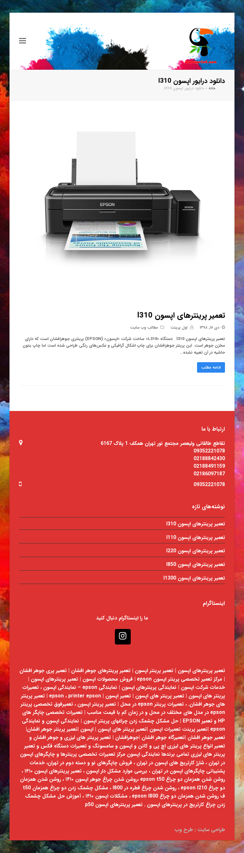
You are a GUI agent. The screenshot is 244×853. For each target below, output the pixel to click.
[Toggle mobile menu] (22, 41)
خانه (211, 88)
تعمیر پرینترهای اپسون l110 (195, 538)
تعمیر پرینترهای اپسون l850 (195, 564)
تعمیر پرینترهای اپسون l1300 (194, 578)
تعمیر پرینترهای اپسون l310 (181, 316)
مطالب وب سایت (144, 327)
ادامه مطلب (211, 367)
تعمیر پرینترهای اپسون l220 (195, 551)
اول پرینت (179, 327)
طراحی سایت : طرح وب (200, 830)
